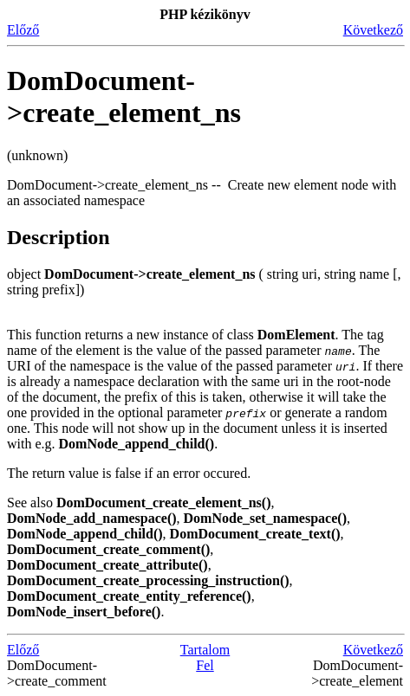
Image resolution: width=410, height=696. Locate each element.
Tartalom (205, 649)
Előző (23, 30)
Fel (204, 665)
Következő (373, 30)
